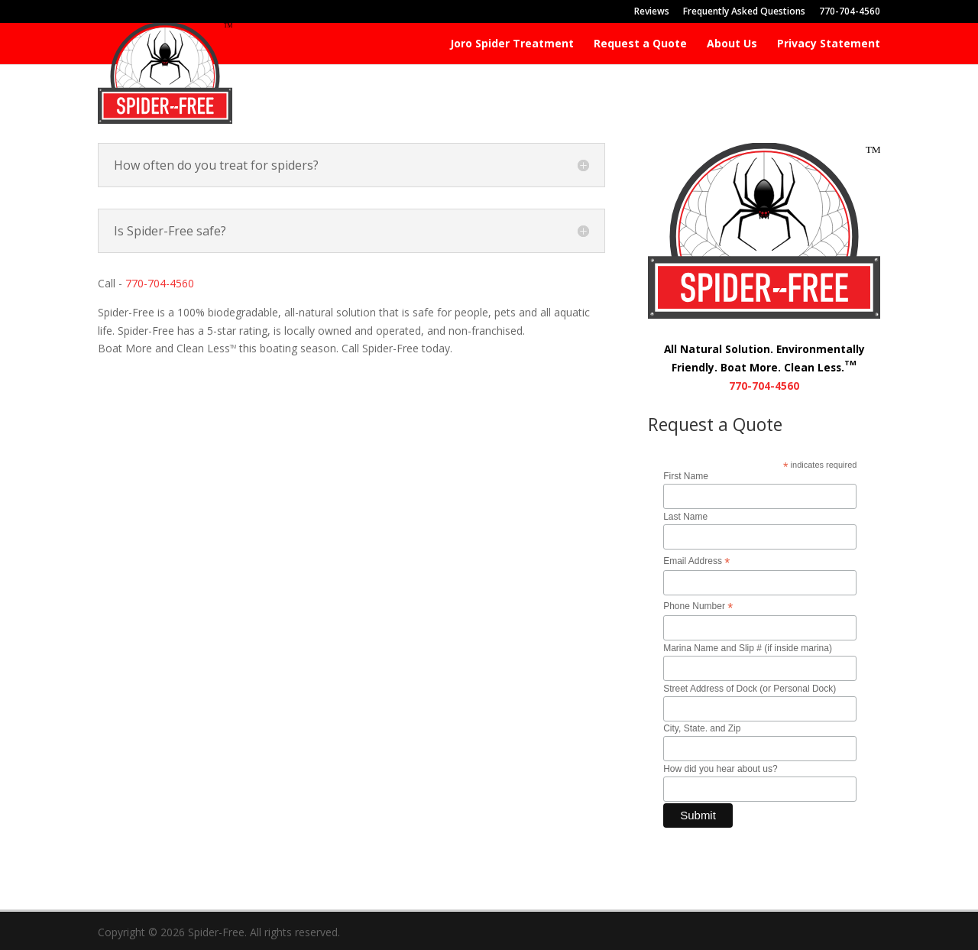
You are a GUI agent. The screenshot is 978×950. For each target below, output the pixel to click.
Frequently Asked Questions (744, 12)
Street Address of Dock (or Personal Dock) (749, 688)
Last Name (685, 516)
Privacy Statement (828, 44)
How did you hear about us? (720, 769)
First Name (685, 476)
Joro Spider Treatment (512, 44)
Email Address (696, 562)
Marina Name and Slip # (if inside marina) (747, 648)
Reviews (651, 12)
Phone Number (698, 607)
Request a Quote (640, 44)
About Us (732, 44)
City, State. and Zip (701, 728)
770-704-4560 (849, 12)
